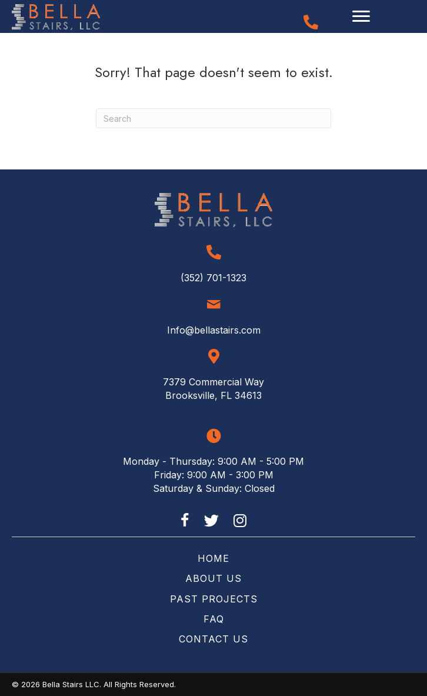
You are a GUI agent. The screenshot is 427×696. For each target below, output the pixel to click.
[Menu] (361, 16)
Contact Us (213, 639)
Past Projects (214, 599)
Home (213, 558)
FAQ (214, 619)
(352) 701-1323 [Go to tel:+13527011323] (213, 278)
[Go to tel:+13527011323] (310, 22)
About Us (213, 578)
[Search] (213, 118)
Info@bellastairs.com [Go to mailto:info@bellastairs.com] (214, 330)
